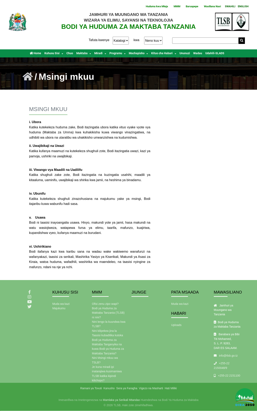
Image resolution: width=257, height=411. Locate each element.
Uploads (176, 325)
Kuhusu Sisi (52, 53)
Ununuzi (184, 53)
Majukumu (58, 308)
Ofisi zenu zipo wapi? (105, 303)
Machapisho (137, 53)
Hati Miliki (171, 388)
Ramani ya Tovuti (91, 388)
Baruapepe (192, 6)
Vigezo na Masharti (151, 388)
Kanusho (109, 388)
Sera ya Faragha (126, 388)
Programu (115, 53)
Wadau (197, 53)
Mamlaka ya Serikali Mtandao (121, 400)
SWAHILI (230, 6)
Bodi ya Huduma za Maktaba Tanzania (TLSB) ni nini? (108, 313)
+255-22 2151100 (229, 375)
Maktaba (82, 53)
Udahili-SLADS (214, 53)
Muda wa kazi (61, 303)
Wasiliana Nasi (212, 6)
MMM (177, 6)
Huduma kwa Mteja (157, 6)
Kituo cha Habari (162, 53)
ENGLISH (243, 6)
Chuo (69, 53)
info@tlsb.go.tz (228, 355)
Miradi (98, 53)
